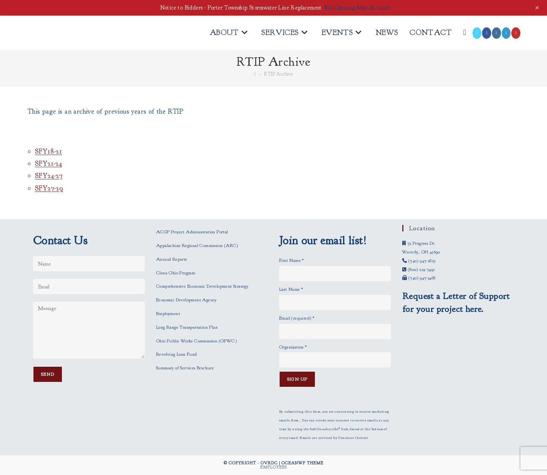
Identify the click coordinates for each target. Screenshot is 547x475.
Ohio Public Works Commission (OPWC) (196, 341)
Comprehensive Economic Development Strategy (202, 286)
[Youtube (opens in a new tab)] (515, 33)
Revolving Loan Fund (176, 354)
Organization (293, 347)
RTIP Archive (278, 74)
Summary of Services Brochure (185, 368)
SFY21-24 (48, 163)
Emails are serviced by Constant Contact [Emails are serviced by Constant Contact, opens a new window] (334, 437)
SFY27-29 (49, 188)
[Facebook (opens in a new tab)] (486, 33)
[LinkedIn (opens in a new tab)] (506, 33)
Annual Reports (171, 259)
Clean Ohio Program (175, 273)
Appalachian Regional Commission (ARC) (197, 245)
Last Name (291, 289)
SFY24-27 (48, 175)
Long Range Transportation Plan (187, 327)
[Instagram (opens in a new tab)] (496, 33)
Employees (273, 467)
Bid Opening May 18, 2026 (357, 7)
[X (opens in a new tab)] (477, 33)
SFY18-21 (48, 151)
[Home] (255, 74)
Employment (168, 313)
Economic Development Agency (186, 300)
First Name (291, 260)
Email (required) (296, 318)
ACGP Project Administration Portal (192, 232)
